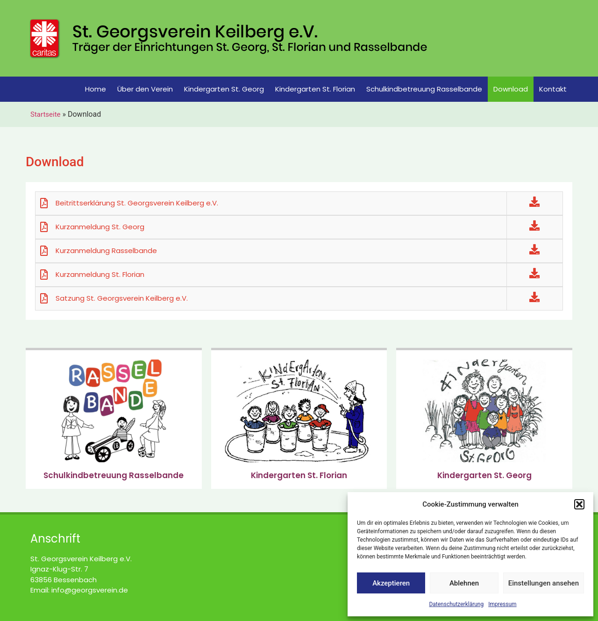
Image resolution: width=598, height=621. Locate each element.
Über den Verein (145, 89)
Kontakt (553, 89)
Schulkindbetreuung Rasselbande (424, 89)
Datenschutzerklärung (456, 604)
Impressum (502, 604)
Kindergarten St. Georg (224, 89)
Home (95, 89)
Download (510, 89)
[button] (579, 504)
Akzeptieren (391, 583)
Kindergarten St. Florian (315, 89)
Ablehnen (464, 583)
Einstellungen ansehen (543, 583)
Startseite (45, 114)
